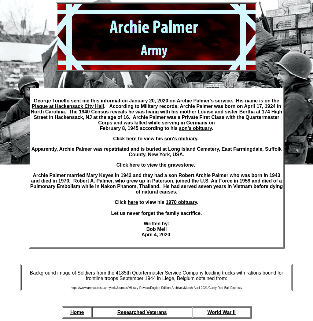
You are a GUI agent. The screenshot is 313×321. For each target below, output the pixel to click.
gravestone (181, 165)
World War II (221, 312)
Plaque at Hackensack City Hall (68, 106)
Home (77, 312)
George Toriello (52, 100)
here (131, 138)
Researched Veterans (142, 312)
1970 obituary (181, 202)
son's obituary (180, 138)
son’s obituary (195, 128)
